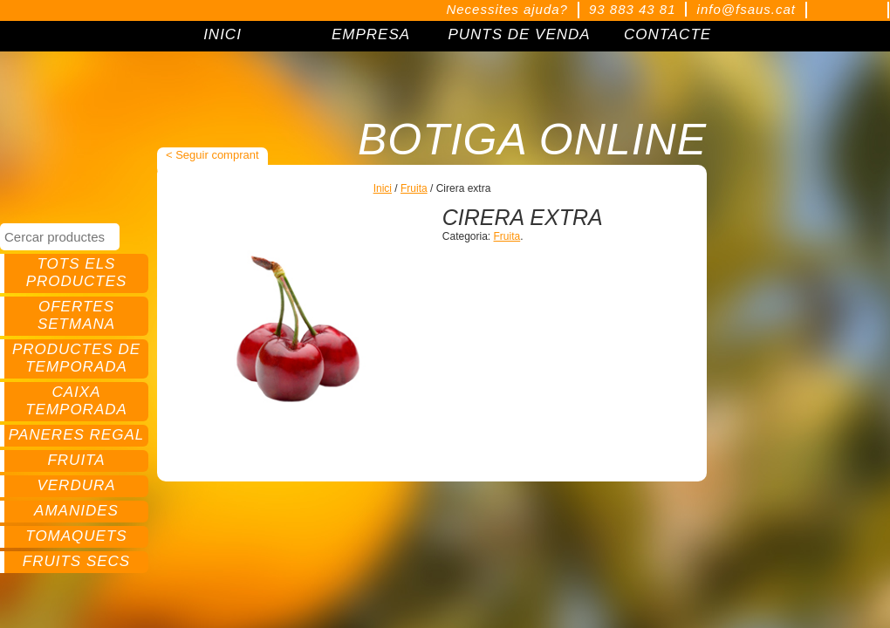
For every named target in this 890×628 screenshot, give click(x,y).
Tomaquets (76, 536)
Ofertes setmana (76, 315)
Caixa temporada (76, 401)
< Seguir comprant (212, 154)
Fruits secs (76, 561)
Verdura (76, 485)
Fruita (76, 460)
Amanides (76, 510)
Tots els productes (76, 273)
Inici (382, 188)
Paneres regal (76, 435)
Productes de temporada (76, 358)
